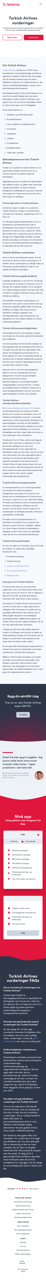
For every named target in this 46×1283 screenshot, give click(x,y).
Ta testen (23, 714)
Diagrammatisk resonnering (23, 1209)
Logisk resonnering (23, 1213)
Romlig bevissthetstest (17, 570)
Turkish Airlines (9, 70)
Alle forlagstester (23, 1234)
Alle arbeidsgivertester (23, 1230)
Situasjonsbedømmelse (23, 1217)
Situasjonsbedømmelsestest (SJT (19, 408)
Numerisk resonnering (23, 1202)
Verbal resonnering (23, 1206)
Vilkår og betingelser (23, 1254)
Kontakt (23, 1242)
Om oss (23, 1246)
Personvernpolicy (23, 1250)
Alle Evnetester (23, 1226)
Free (23, 933)
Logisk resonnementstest (18, 566)
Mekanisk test (13, 575)
